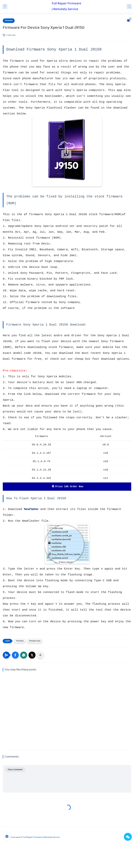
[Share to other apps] (40, 655)
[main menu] (5, 6)
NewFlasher (31, 509)
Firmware (9, 20)
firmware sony (34, 641)
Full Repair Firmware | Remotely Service (66, 6)
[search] (129, 6)
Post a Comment (15, 769)
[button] (15, 655)
